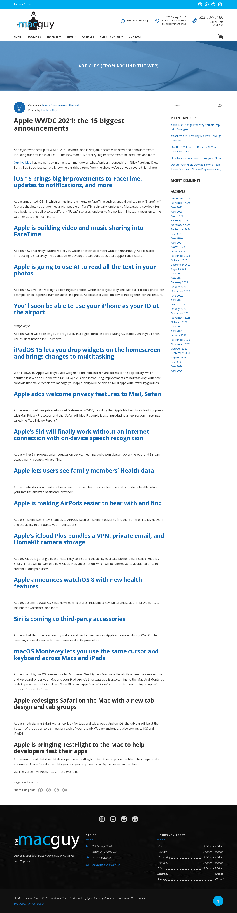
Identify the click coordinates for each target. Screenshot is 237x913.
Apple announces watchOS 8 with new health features (78, 583)
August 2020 (178, 357)
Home (18, 36)
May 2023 (177, 278)
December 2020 (180, 339)
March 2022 (178, 304)
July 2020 (176, 362)
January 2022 (178, 309)
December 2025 (180, 198)
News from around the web (61, 105)
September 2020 (181, 353)
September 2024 (181, 229)
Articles (88, 36)
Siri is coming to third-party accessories (69, 619)
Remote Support (24, 4)
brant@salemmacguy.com (106, 865)
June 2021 (177, 326)
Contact (135, 36)
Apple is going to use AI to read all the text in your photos (85, 270)
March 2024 (178, 247)
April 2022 (177, 300)
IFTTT (34, 782)
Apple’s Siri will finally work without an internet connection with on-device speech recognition (81, 434)
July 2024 (176, 233)
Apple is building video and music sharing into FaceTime (78, 231)
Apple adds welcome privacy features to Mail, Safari (87, 394)
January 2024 (178, 251)
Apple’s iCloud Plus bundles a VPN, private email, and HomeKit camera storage (89, 539)
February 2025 (179, 220)
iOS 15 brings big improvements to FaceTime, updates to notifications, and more (78, 182)
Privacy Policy (36, 904)
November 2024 (180, 225)
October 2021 (179, 322)
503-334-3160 (211, 17)
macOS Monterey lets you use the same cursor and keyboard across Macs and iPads (86, 654)
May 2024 (177, 238)
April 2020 (177, 370)
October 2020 (179, 348)
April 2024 (177, 242)
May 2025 (177, 207)
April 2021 (177, 331)
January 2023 (178, 286)
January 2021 (178, 335)
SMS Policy (218, 25)
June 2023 (177, 273)
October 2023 (179, 260)
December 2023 (180, 256)
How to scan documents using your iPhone (196, 158)
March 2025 (178, 216)
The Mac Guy (49, 110)
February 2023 (179, 282)
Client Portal (110, 36)
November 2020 (180, 344)
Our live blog (22, 163)
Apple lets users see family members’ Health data (84, 470)
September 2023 (181, 264)
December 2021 (180, 313)
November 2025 (180, 203)
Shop (70, 36)
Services (52, 36)
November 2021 (180, 317)
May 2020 (177, 366)
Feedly (26, 782)
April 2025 (177, 211)
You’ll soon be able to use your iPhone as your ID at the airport (86, 309)
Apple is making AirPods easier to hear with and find (88, 503)
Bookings (34, 36)
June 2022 (177, 295)
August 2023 (178, 269)
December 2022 (180, 291)
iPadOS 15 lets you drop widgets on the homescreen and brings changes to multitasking (87, 353)
